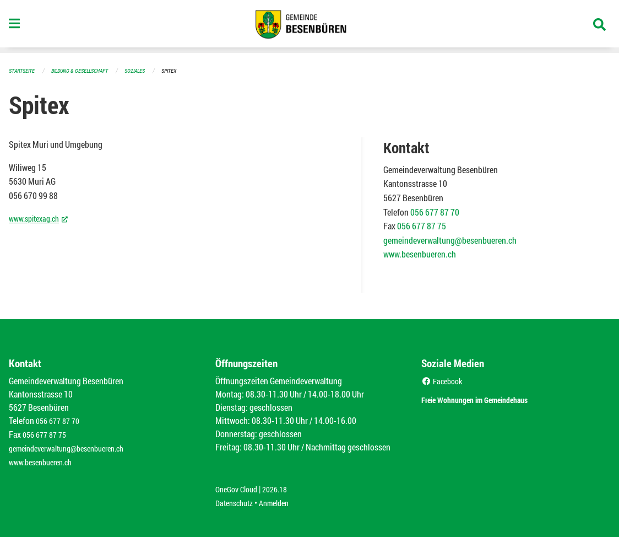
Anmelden (281, 499)
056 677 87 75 (421, 225)
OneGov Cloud (239, 486)
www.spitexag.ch (42, 217)
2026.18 (282, 486)
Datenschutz (236, 499)
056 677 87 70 (434, 211)
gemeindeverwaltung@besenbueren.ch (450, 239)
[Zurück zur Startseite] (309, 26)
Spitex (181, 70)
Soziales (144, 70)
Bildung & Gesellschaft (85, 70)
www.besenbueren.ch (419, 253)
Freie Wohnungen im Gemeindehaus (494, 398)
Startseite (23, 70)
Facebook (444, 380)
